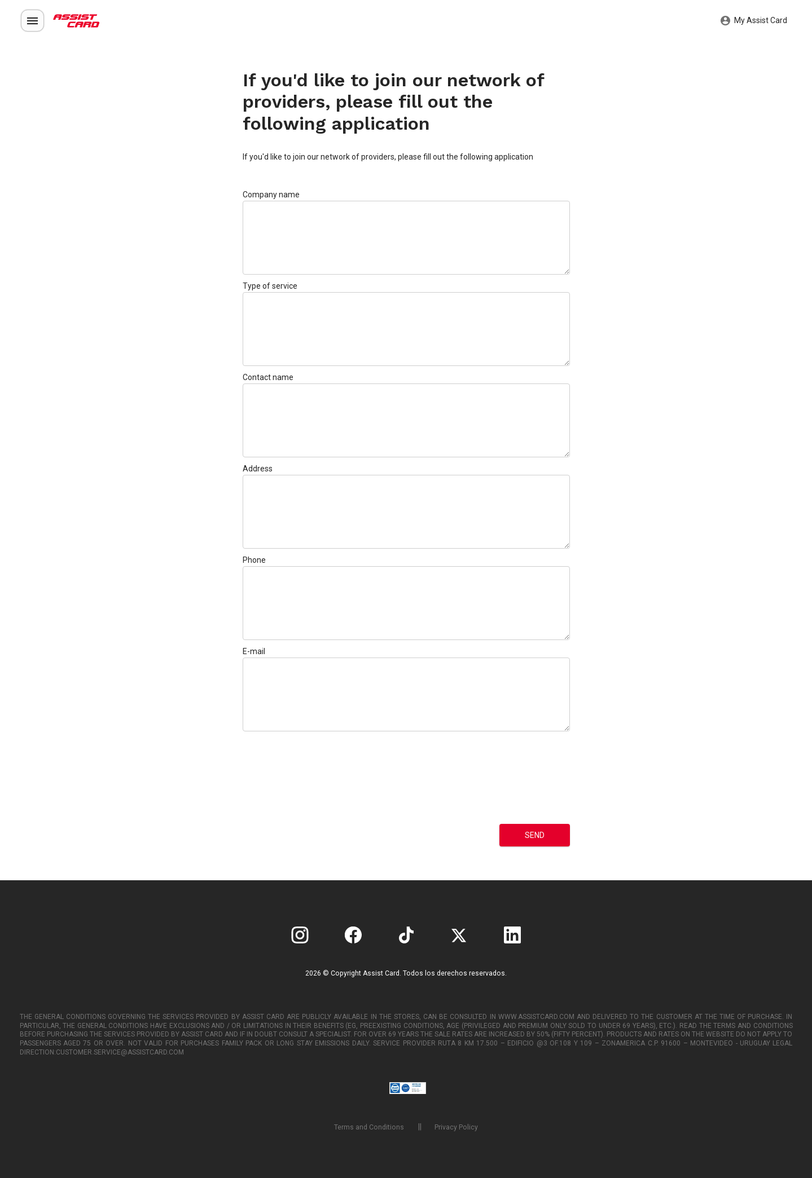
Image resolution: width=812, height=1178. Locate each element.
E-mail (254, 651)
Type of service (270, 285)
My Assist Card (754, 21)
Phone (254, 559)
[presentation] (289, 777)
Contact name (268, 377)
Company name (271, 194)
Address (258, 468)
